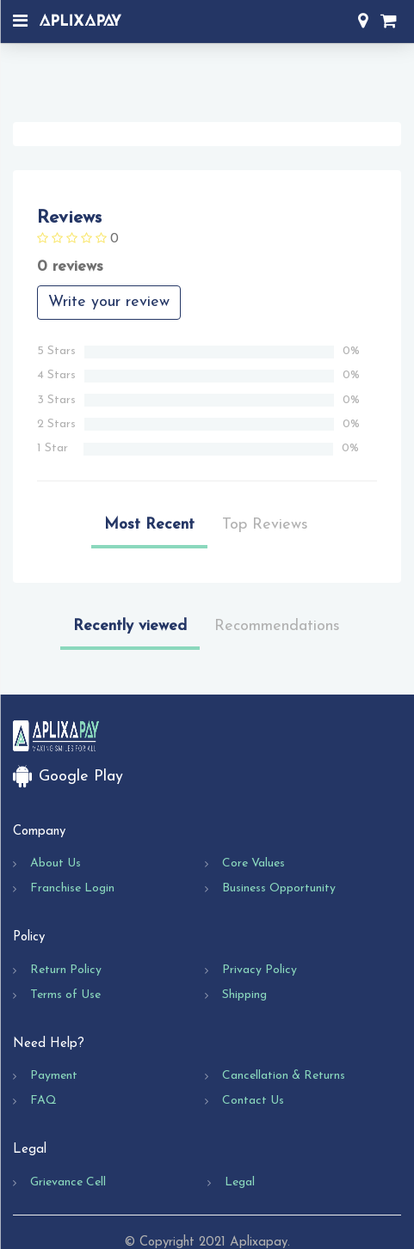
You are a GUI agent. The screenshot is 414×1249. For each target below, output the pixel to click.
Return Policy (66, 970)
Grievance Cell (68, 1182)
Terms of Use (65, 995)
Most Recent (149, 525)
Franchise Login (72, 888)
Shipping (244, 995)
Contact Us (253, 1100)
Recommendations (277, 626)
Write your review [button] (109, 302)
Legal (240, 1182)
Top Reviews (265, 525)
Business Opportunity (279, 888)
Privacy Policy (259, 970)
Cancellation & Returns (283, 1075)
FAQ (43, 1100)
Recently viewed (130, 626)
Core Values (253, 863)
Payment (53, 1075)
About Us (55, 863)
